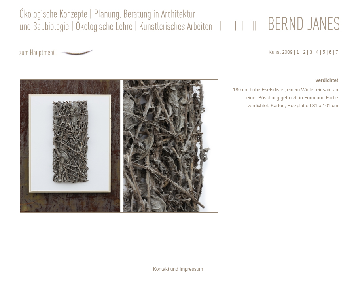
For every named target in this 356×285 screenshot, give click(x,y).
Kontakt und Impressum (178, 269)
